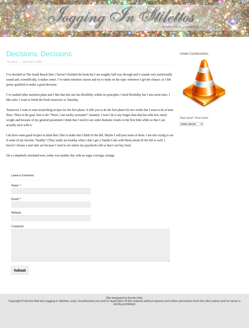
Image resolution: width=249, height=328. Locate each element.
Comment (17, 226)
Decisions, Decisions (39, 54)
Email (16, 199)
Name (16, 185)
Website (16, 212)
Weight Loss (32, 61)
